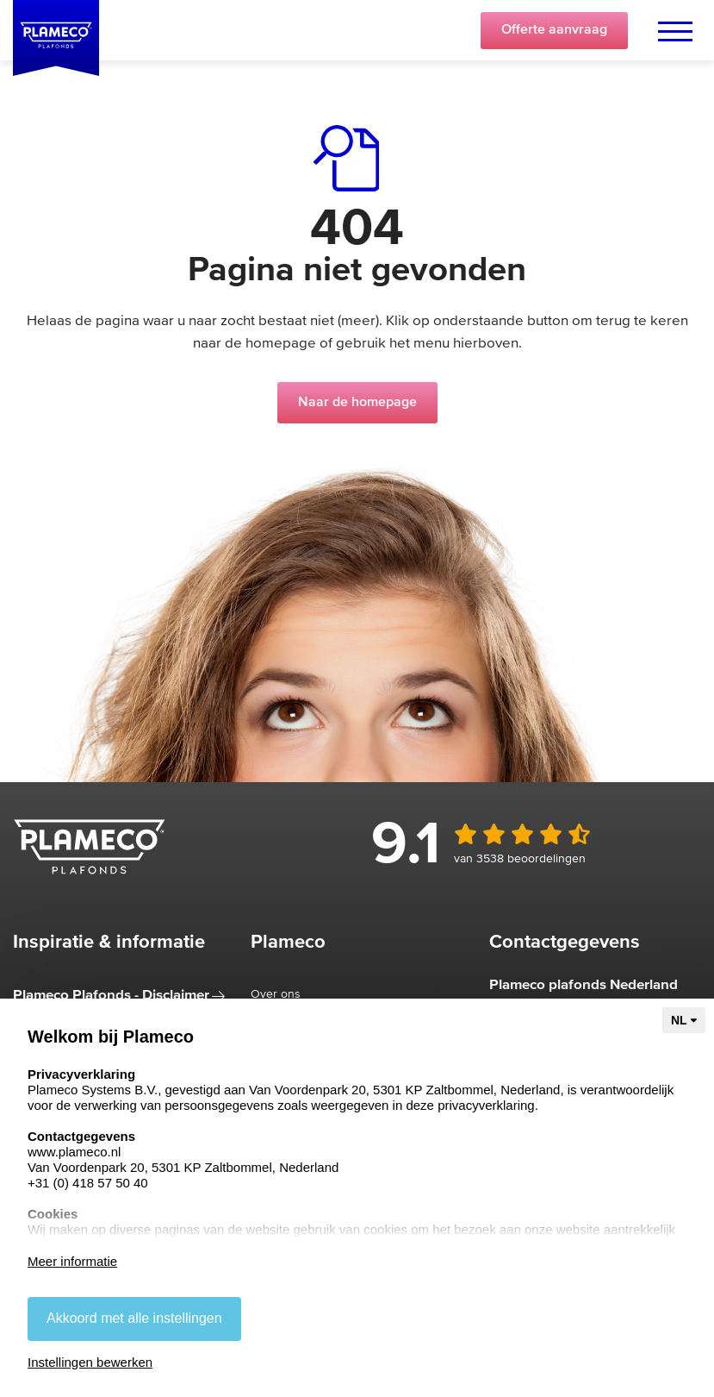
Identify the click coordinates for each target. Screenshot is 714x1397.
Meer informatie (72, 1261)
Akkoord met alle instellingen (134, 1318)
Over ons (276, 994)
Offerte (554, 30)
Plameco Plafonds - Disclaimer (111, 995)
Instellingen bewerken (90, 1362)
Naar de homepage (357, 403)
